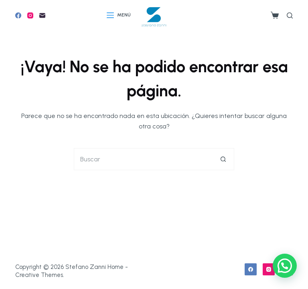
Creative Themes (39, 275)
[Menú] (119, 15)
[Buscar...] (143, 159)
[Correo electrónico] (42, 15)
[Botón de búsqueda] (223, 159)
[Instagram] (30, 15)
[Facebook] (18, 15)
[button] (285, 266)
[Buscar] (290, 15)
